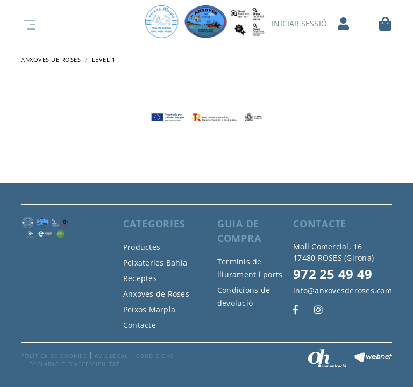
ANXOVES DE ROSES (51, 59)
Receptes (140, 278)
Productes (141, 247)
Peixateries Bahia (155, 262)
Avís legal (111, 356)
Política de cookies (54, 356)
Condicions (155, 356)
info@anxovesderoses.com (342, 290)
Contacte (139, 325)
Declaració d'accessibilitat (74, 364)
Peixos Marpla (149, 309)
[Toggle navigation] (27, 23)
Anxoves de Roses (156, 294)
